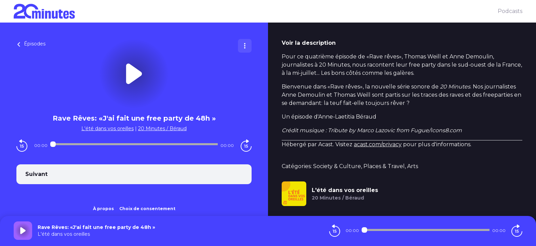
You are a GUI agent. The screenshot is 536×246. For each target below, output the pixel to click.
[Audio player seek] (134, 144)
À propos (103, 208)
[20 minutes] (256, 11)
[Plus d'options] (245, 46)
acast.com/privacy (378, 144)
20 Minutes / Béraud (162, 128)
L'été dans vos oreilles (107, 128)
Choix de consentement (147, 208)
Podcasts (510, 11)
